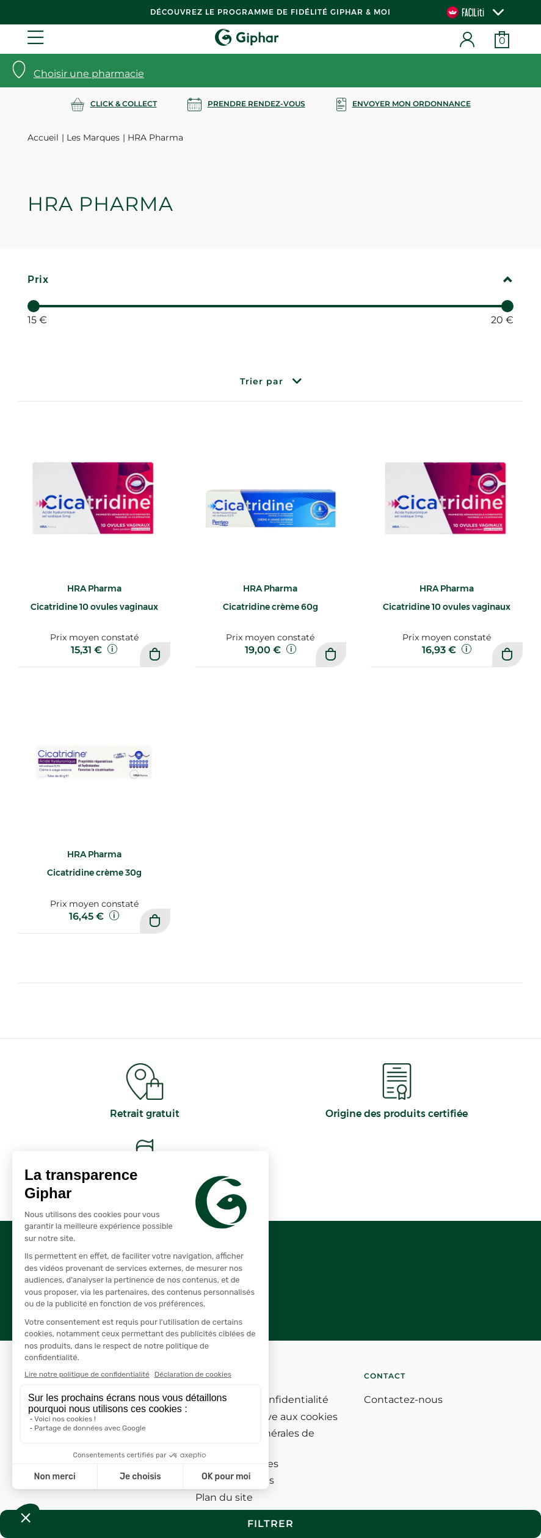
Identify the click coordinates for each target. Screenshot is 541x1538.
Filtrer (270, 1523)
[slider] (33, 306)
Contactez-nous (403, 1399)
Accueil (43, 137)
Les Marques (93, 137)
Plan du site (224, 1497)
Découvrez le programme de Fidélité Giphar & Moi (270, 11)
